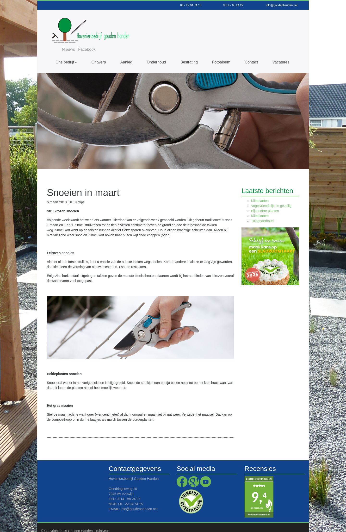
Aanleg (126, 53)
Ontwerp (98, 53)
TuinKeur (102, 522)
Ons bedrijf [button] (65, 53)
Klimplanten (260, 192)
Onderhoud (156, 53)
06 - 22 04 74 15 (190, 5)
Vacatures (281, 53)
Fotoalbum (221, 53)
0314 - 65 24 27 (233, 5)
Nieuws (194, 17)
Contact (251, 53)
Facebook (213, 17)
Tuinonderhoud (262, 212)
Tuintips (79, 193)
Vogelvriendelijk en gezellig (271, 197)
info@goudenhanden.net (282, 5)
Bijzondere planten (265, 202)
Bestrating (189, 53)
